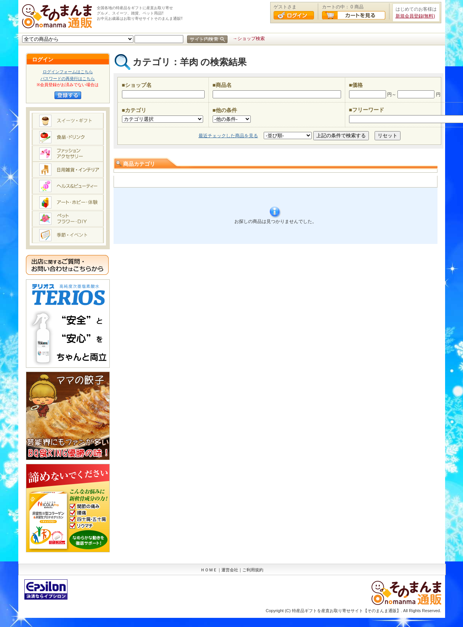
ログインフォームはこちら (68, 71)
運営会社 (229, 570)
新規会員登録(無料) (415, 16)
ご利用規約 (252, 570)
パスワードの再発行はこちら (67, 78)
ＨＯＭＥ (208, 570)
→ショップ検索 (249, 38)
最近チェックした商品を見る (228, 135)
